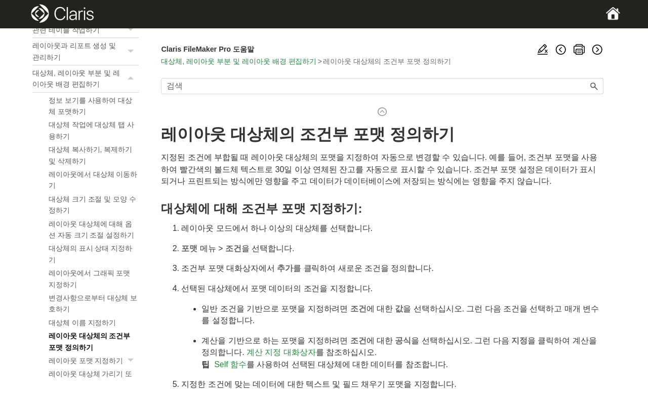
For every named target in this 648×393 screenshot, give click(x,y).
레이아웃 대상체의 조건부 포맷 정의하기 (89, 341)
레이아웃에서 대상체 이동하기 (93, 179)
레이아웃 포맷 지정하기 (94, 360)
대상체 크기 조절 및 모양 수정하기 (92, 204)
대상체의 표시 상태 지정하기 (90, 253)
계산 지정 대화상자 (281, 352)
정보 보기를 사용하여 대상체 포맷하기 (90, 105)
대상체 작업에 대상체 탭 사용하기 (91, 130)
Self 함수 (230, 364)
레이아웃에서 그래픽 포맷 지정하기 (89, 278)
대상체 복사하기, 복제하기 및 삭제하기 (90, 155)
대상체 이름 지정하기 (82, 323)
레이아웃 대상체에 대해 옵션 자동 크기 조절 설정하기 (91, 229)
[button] (132, 29)
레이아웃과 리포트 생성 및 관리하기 (85, 51)
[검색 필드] (382, 86)
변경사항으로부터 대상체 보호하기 (93, 303)
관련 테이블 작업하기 (85, 30)
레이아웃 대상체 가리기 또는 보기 (90, 379)
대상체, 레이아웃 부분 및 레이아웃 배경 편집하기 (85, 78)
